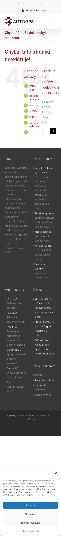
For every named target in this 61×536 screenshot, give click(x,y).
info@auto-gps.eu (13, 415)
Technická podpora (44, 380)
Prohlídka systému (44, 213)
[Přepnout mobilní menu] (55, 19)
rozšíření (34, 105)
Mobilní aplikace (43, 232)
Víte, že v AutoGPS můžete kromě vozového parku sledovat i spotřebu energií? (44, 308)
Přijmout (30, 505)
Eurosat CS (12, 368)
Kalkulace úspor (43, 246)
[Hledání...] (46, 131)
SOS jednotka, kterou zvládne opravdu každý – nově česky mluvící (44, 347)
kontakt (33, 117)
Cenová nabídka (43, 394)
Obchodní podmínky (30, 531)
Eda (9, 382)
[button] (56, 472)
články (33, 111)
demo (33, 132)
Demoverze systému (40, 266)
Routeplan (12, 313)
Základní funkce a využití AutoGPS (44, 170)
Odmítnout (30, 514)
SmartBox (12, 327)
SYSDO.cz (12, 299)
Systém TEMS (14, 350)
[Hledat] (53, 131)
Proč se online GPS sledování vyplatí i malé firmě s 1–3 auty (44, 328)
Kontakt (39, 375)
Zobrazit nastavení (30, 522)
